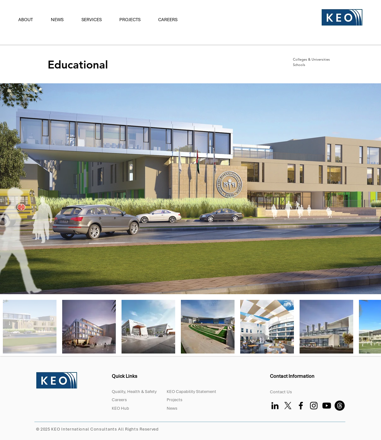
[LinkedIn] (275, 406)
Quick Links (124, 376)
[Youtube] (327, 406)
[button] (30, 19)
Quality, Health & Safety (134, 391)
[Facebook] (301, 406)
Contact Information (292, 376)
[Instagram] (314, 406)
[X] (288, 406)
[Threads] (340, 406)
